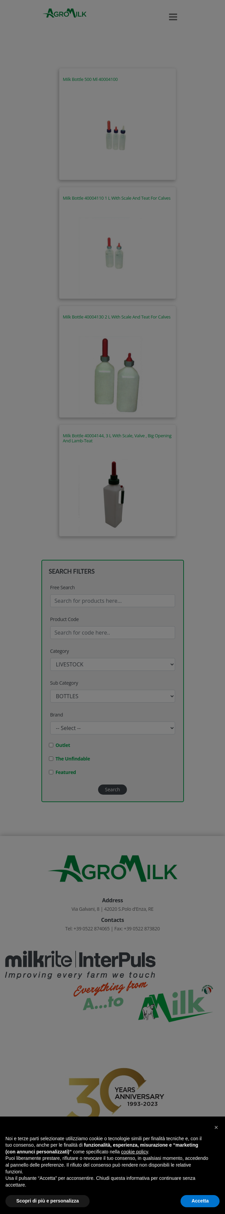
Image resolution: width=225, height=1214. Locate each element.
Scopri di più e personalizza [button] (47, 1201)
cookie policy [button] (134, 1151)
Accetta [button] (200, 1201)
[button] (216, 1127)
